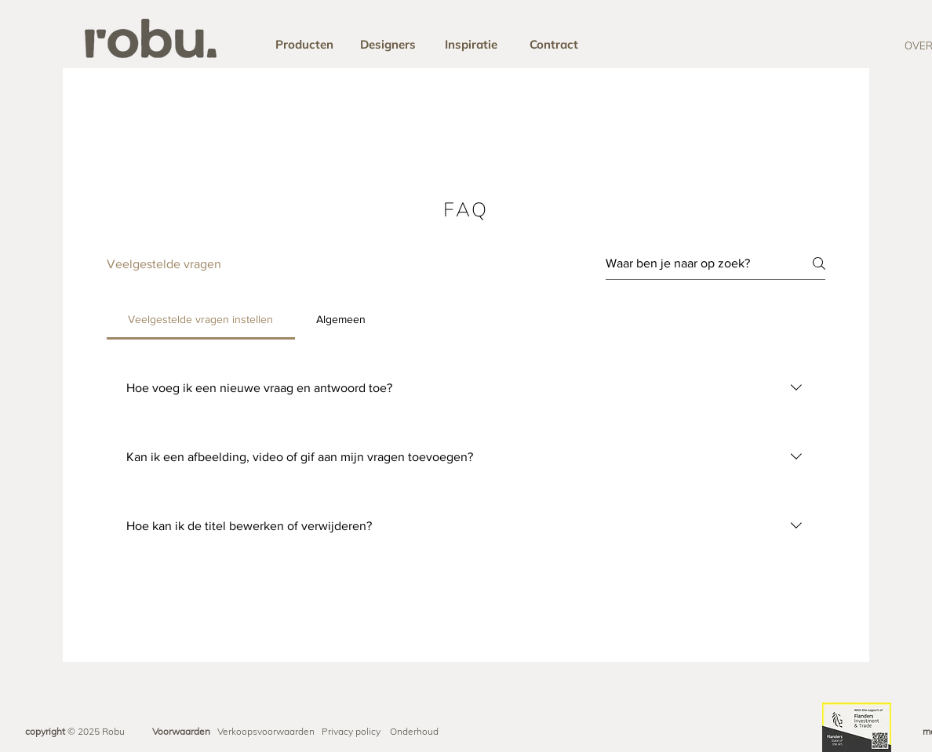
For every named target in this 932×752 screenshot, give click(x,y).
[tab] (201, 319)
